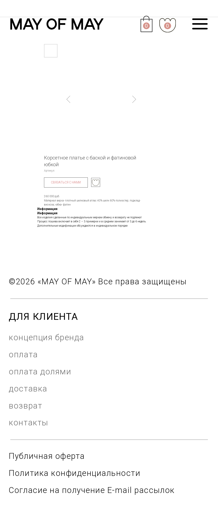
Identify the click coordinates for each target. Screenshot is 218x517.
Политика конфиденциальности (74, 473)
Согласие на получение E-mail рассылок (91, 490)
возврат (25, 406)
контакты (28, 422)
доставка (28, 388)
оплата (23, 354)
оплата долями (40, 371)
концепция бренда (46, 337)
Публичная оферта (47, 456)
